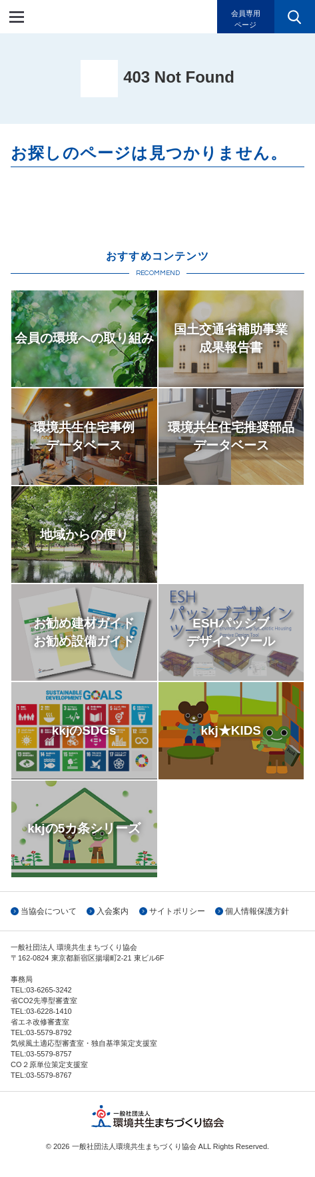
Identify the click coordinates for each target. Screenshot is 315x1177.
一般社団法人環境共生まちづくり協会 (89, 16)
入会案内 (113, 911)
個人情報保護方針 (257, 911)
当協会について (49, 911)
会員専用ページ (245, 19)
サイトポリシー (177, 911)
